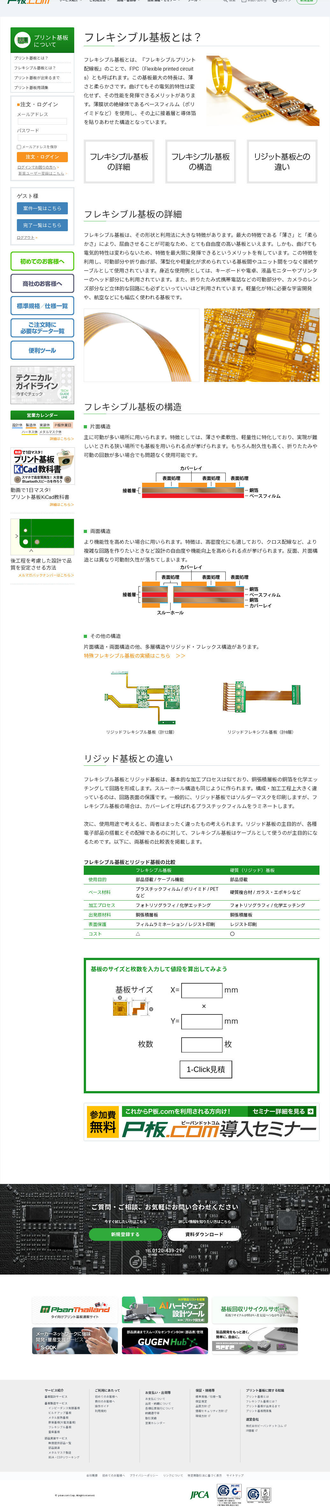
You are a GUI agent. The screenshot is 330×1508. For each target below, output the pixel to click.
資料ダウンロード (204, 1234)
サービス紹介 (68, 8)
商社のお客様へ (105, 1401)
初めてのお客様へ (106, 1396)
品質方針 (201, 1406)
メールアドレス (32, 114)
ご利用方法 (97, 8)
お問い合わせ (257, 8)
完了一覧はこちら (42, 225)
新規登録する (125, 1234)
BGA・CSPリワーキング (64, 1457)
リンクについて (173, 1475)
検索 (232, 8)
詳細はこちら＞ (62, 439)
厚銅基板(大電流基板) (62, 1422)
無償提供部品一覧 (59, 1443)
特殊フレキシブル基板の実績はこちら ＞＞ (135, 656)
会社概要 (92, 1475)
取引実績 (151, 1418)
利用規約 (100, 1411)
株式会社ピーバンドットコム (264, 1426)
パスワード (28, 130)
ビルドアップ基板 (59, 1413)
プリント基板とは (257, 1396)
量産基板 (54, 1432)
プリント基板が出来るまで (37, 78)
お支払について (155, 1399)
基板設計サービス (56, 1396)
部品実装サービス (56, 1438)
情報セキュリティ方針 (210, 1411)
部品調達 (54, 1447)
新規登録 (306, 8)
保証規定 (201, 1401)
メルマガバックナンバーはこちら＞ (46, 575)
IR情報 (250, 1430)
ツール (192, 8)
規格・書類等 (126, 8)
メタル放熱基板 (58, 1417)
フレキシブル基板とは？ (35, 68)
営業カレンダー (42, 415)
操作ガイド (102, 1406)
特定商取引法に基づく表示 (205, 1475)
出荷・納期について (158, 1403)
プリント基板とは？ (31, 58)
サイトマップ (235, 1475)
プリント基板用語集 (31, 88)
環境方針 (201, 1416)
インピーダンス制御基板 (64, 1408)
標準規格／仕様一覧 (208, 1396)
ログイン (284, 8)
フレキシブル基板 (59, 1427)
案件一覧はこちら (42, 208)
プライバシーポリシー (144, 1475)
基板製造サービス (56, 1403)
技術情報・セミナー (161, 8)
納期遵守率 (152, 1413)
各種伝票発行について (159, 1408)
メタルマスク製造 (59, 1452)
